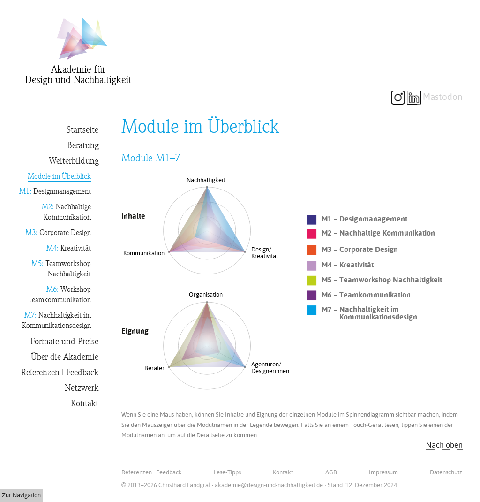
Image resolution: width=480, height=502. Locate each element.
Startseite (82, 130)
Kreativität (68, 249)
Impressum (383, 472)
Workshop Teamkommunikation (59, 295)
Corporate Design (58, 233)
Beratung (82, 145)
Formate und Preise (64, 341)
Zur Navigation (21, 495)
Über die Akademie (64, 357)
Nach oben (444, 445)
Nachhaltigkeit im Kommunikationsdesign (56, 321)
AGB (331, 472)
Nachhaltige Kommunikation (66, 213)
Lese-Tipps (227, 472)
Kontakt (84, 403)
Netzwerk (81, 388)
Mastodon (443, 97)
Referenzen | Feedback (59, 372)
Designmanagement (55, 192)
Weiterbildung (73, 161)
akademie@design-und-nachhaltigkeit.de (269, 485)
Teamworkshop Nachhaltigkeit (61, 269)
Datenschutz (446, 472)
